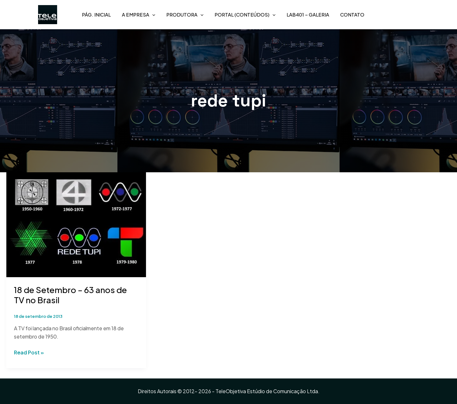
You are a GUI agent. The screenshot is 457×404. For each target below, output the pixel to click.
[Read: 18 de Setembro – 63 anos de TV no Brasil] (76, 224)
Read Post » (29, 352)
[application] (152, 14)
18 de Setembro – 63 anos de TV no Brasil (70, 294)
